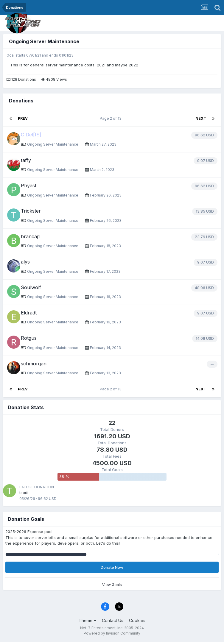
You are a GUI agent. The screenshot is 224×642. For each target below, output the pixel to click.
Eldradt (29, 313)
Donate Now (112, 567)
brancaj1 (30, 236)
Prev (23, 118)
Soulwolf (31, 287)
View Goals (112, 584)
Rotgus (29, 338)
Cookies (137, 620)
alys (25, 262)
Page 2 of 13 (111, 118)
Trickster (31, 211)
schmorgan (33, 364)
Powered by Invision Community (112, 633)
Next (200, 118)
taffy (26, 160)
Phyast (28, 185)
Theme (87, 620)
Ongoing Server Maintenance (44, 41)
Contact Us (112, 620)
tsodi (23, 492)
